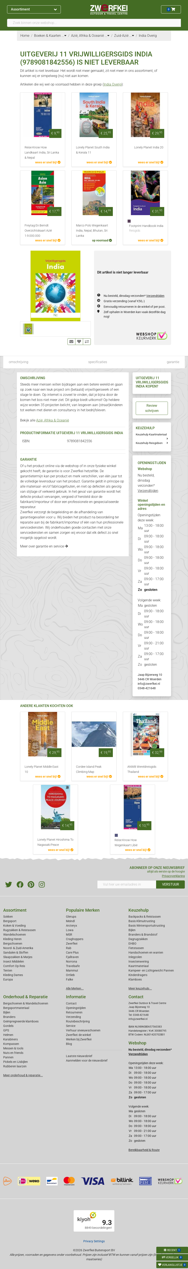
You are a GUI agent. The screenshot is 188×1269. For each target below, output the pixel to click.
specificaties (97, 362)
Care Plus (72, 952)
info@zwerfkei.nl (149, 683)
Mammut (72, 970)
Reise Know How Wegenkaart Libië (126, 842)
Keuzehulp (138, 910)
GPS (6, 1030)
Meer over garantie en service (44, 546)
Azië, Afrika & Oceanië (52, 420)
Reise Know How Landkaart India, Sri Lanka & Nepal (42, 153)
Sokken (8, 916)
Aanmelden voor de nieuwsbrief (86, 1060)
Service (70, 1026)
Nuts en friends (13, 1053)
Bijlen (132, 930)
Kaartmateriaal (138, 966)
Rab (68, 948)
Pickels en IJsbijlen (15, 1061)
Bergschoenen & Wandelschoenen (25, 1003)
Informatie (76, 996)
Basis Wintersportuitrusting (146, 925)
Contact (71, 1003)
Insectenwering (138, 961)
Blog (69, 1044)
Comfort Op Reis (14, 966)
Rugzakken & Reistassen (19, 930)
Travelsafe (73, 966)
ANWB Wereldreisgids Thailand (141, 769)
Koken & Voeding (14, 925)
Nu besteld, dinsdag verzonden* (134, 295)
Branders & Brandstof (142, 934)
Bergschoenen (12, 943)
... (64, 36)
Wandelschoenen (14, 934)
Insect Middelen (13, 961)
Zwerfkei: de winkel (78, 1035)
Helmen (8, 1035)
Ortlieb (70, 975)
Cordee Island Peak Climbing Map (88, 769)
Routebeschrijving (78, 1021)
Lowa (69, 930)
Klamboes (135, 979)
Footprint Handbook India (146, 228)
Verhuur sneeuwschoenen (83, 1030)
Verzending (73, 1017)
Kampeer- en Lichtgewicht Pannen (151, 970)
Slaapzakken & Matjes (17, 957)
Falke (69, 979)
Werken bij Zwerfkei (78, 1039)
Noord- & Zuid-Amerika (18, 948)
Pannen (8, 1057)
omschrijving (18, 362)
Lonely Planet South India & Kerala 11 (93, 150)
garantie (173, 362)
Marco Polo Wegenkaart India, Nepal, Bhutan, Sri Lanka (92, 231)
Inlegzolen (135, 957)
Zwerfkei (71, 943)
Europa (8, 979)
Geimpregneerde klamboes (21, 1021)
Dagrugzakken (138, 939)
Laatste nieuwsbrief (79, 1056)
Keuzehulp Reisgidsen (149, 443)
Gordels (8, 1026)
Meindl (70, 921)
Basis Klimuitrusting (141, 921)
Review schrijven (152, 408)
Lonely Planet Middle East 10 (41, 769)
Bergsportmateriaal (16, 1008)
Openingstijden (76, 1008)
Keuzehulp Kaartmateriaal (151, 434)
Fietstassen (136, 948)
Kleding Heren (12, 939)
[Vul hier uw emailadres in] (126, 884)
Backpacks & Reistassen (144, 916)
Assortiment (34, 9)
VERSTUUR (170, 884)
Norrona (71, 961)
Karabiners (10, 1039)
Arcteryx (71, 925)
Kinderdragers (137, 975)
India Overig (113, 84)
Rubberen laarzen (15, 1066)
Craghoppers (74, 939)
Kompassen (11, 1044)
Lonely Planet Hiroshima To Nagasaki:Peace (55, 842)
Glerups (71, 916)
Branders (9, 1017)
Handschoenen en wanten (145, 952)
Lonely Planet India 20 (148, 147)
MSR (69, 934)
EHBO (132, 943)
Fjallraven (72, 957)
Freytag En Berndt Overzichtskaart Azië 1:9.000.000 (38, 231)
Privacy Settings (94, 1241)
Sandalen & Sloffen (15, 952)
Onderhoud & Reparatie (25, 996)
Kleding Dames (13, 975)
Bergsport (9, 921)
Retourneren (74, 1012)
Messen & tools (13, 1048)
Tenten (7, 970)
